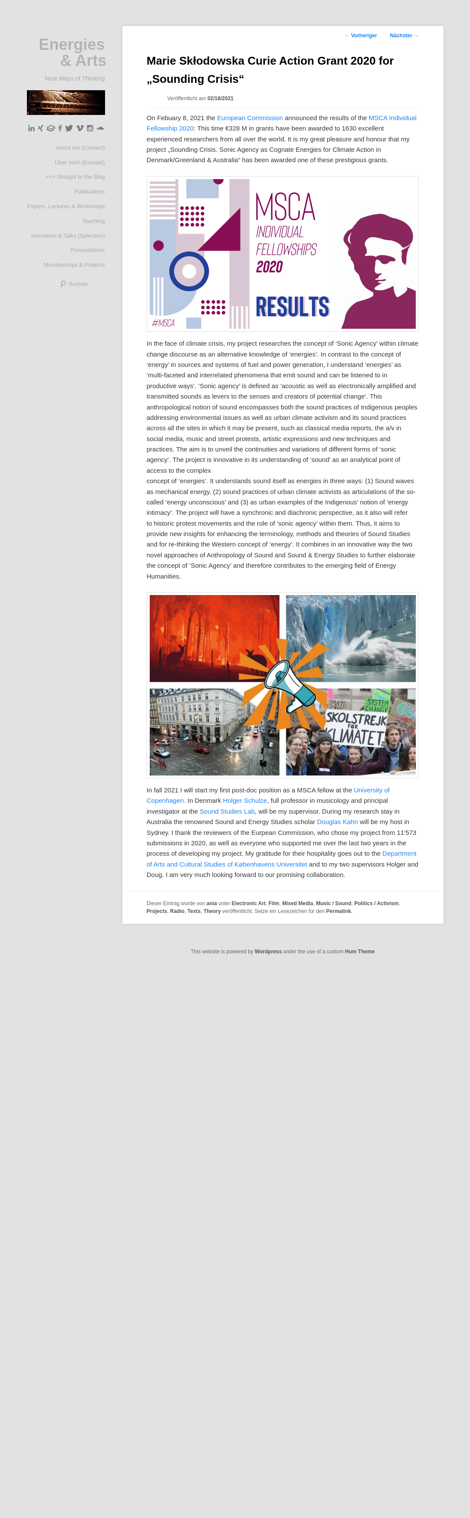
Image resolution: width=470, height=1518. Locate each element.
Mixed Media (297, 903)
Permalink (338, 911)
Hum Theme (360, 952)
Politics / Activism (376, 903)
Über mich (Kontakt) (80, 162)
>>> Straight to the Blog (75, 176)
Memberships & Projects (74, 265)
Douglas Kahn (337, 821)
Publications (89, 191)
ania (212, 903)
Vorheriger (360, 36)
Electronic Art (249, 903)
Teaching (93, 221)
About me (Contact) (80, 147)
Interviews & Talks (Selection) (68, 235)
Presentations (87, 250)
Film (274, 903)
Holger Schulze (244, 800)
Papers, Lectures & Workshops (66, 206)
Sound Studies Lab (226, 811)
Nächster (404, 36)
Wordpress (268, 952)
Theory (212, 911)
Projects (157, 911)
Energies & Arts (72, 52)
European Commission (250, 117)
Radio (177, 911)
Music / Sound (333, 903)
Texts (193, 911)
